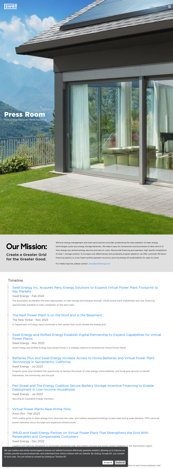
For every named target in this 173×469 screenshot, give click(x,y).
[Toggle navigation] (169, 6)
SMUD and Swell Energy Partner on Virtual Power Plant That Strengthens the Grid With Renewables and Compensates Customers (80, 434)
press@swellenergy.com (99, 264)
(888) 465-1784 (157, 6)
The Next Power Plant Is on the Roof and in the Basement (57, 315)
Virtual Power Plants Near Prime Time (41, 409)
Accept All (108, 463)
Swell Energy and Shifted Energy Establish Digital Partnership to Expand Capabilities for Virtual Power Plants (86, 337)
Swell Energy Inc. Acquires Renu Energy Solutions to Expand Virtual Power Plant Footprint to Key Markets (85, 289)
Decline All (120, 463)
